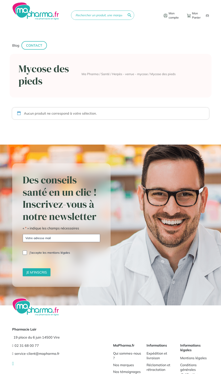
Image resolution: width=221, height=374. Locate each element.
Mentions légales (193, 358)
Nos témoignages (127, 372)
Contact (34, 45)
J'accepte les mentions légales (49, 253)
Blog (15, 45)
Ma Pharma (90, 74)
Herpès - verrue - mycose (130, 74)
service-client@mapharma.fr (36, 353)
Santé (105, 74)
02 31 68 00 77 (25, 345)
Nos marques (123, 365)
